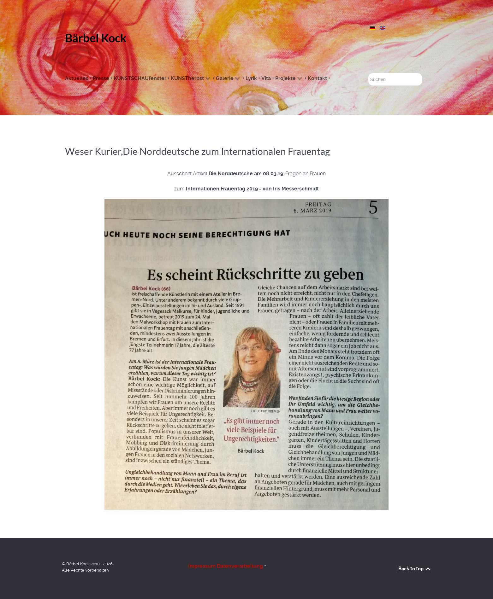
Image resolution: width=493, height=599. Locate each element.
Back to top (414, 568)
